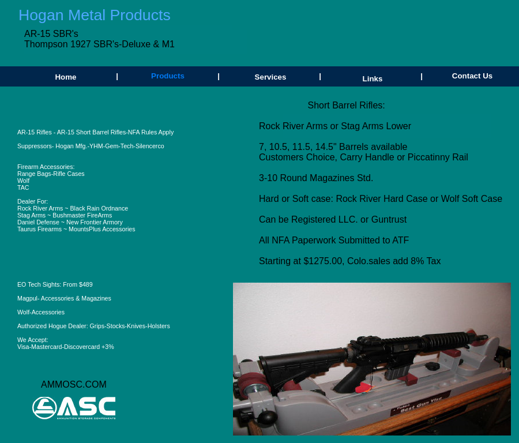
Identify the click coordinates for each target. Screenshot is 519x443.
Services (271, 77)
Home (65, 77)
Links (373, 78)
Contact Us (472, 76)
